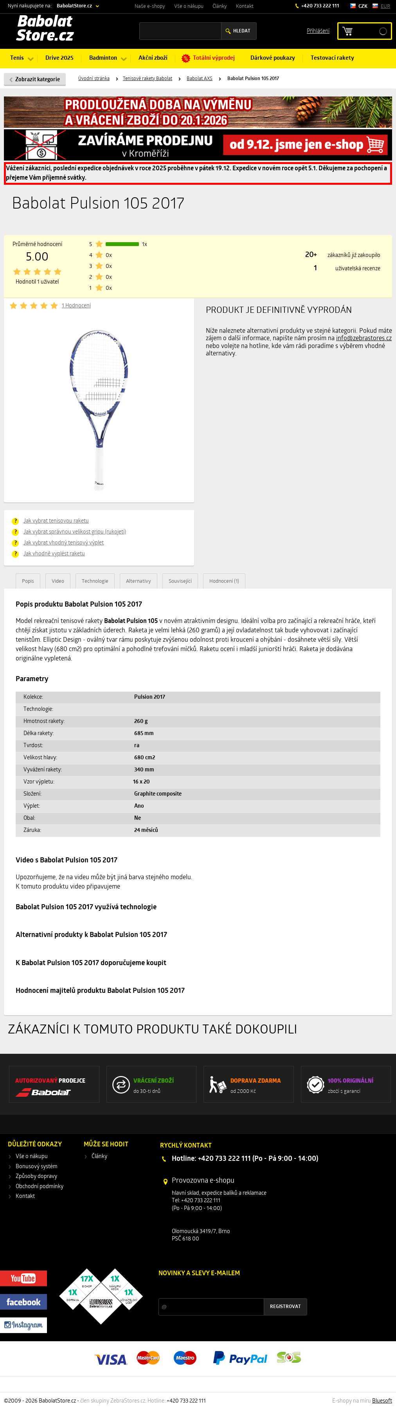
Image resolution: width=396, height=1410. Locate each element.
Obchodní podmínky (39, 1187)
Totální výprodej (214, 58)
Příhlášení (318, 30)
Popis (28, 581)
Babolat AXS (199, 79)
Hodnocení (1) (224, 581)
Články (219, 6)
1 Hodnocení (76, 306)
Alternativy (138, 581)
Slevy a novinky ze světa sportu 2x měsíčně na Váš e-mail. (225, 1288)
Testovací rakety (332, 58)
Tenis (17, 58)
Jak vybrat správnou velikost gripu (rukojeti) (74, 532)
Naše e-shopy (150, 6)
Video (58, 581)
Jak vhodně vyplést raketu (54, 554)
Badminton (103, 58)
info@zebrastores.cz (364, 339)
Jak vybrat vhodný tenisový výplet (63, 543)
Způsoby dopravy (36, 1177)
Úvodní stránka (94, 79)
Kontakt (245, 6)
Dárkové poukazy (272, 58)
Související (180, 581)
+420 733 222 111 (319, 6)
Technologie (95, 581)
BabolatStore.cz (74, 6)
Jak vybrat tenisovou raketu (56, 521)
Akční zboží (153, 58)
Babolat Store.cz (45, 30)
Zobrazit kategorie (37, 80)
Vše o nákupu (188, 6)
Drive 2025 (59, 58)
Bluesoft (382, 1401)
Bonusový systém (37, 1167)
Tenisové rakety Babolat (147, 79)
